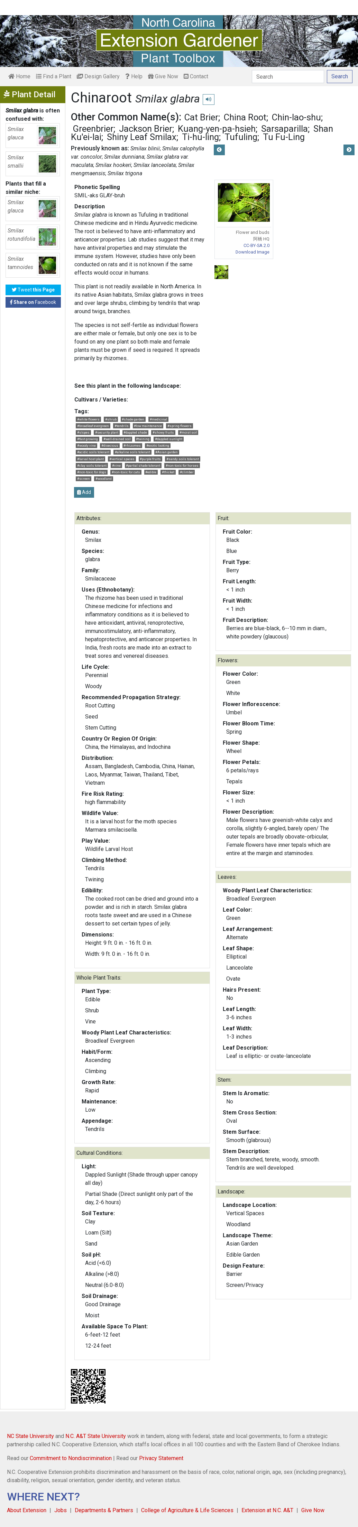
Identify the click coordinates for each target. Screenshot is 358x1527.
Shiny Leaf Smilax (141, 137)
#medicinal (158, 419)
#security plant (106, 432)
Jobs (60, 1510)
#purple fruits (150, 459)
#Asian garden (166, 452)
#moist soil (188, 432)
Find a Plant (53, 76)
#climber (187, 472)
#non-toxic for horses (182, 465)
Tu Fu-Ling (284, 137)
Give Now (163, 76)
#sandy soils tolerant (182, 459)
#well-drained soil (117, 439)
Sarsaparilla (284, 128)
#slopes (83, 432)
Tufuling (240, 137)
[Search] (288, 76)
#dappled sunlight (168, 439)
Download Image (252, 252)
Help (134, 76)
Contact (196, 76)
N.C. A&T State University (95, 1436)
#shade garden (133, 419)
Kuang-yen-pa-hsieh (217, 128)
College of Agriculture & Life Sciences (187, 1510)
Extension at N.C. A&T (267, 1510)
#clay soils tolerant (92, 465)
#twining (142, 439)
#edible (150, 472)
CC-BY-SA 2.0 (256, 245)
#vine (116, 465)
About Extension (26, 1510)
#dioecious (109, 445)
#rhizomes (132, 445)
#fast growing (87, 439)
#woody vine (86, 445)
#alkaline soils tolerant (132, 452)
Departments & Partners (104, 1510)
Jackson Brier (145, 128)
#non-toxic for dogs (91, 472)
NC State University (30, 1436)
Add (84, 492)
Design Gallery (98, 76)
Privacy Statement (161, 1458)
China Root (245, 117)
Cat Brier (201, 117)
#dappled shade (135, 432)
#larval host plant (90, 459)
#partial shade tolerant (143, 465)
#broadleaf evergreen (93, 426)
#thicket (168, 472)
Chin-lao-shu (296, 117)
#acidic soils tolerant (93, 452)
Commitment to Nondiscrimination (71, 1458)
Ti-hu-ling (200, 137)
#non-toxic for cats (126, 472)
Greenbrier (93, 128)
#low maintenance (148, 426)
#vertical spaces (122, 459)
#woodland (103, 478)
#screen (83, 478)
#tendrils (121, 426)
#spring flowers (179, 426)
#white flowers (88, 419)
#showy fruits (163, 432)
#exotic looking (157, 445)
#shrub (111, 419)
